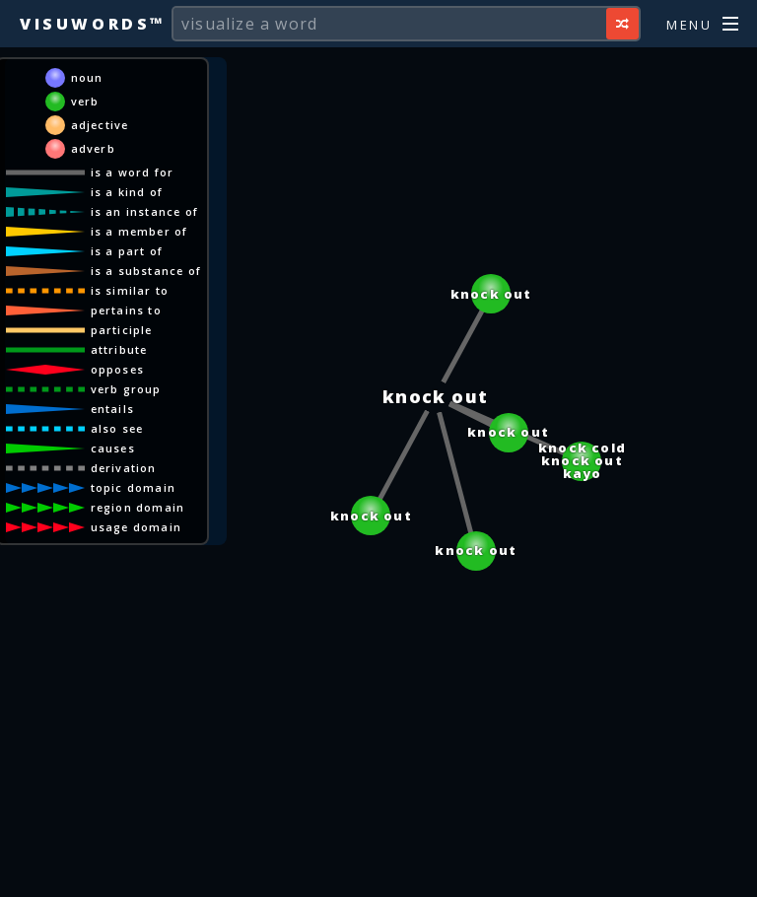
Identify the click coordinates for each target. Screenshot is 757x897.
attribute (119, 349)
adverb (93, 148)
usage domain (136, 526)
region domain (138, 507)
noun (87, 77)
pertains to (126, 310)
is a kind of (127, 191)
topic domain (133, 487)
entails (112, 408)
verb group (126, 388)
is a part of (127, 250)
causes (113, 448)
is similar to (130, 290)
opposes (117, 369)
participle (122, 329)
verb (85, 101)
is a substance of (146, 270)
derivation (124, 467)
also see (117, 428)
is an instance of (144, 211)
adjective (100, 124)
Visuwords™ (93, 23)
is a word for (132, 172)
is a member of (139, 231)
